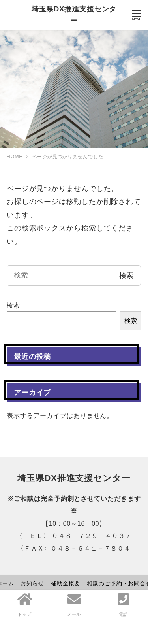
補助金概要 (66, 584)
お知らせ (32, 584)
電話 (123, 604)
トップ (24, 604)
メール (74, 604)
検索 (126, 275)
